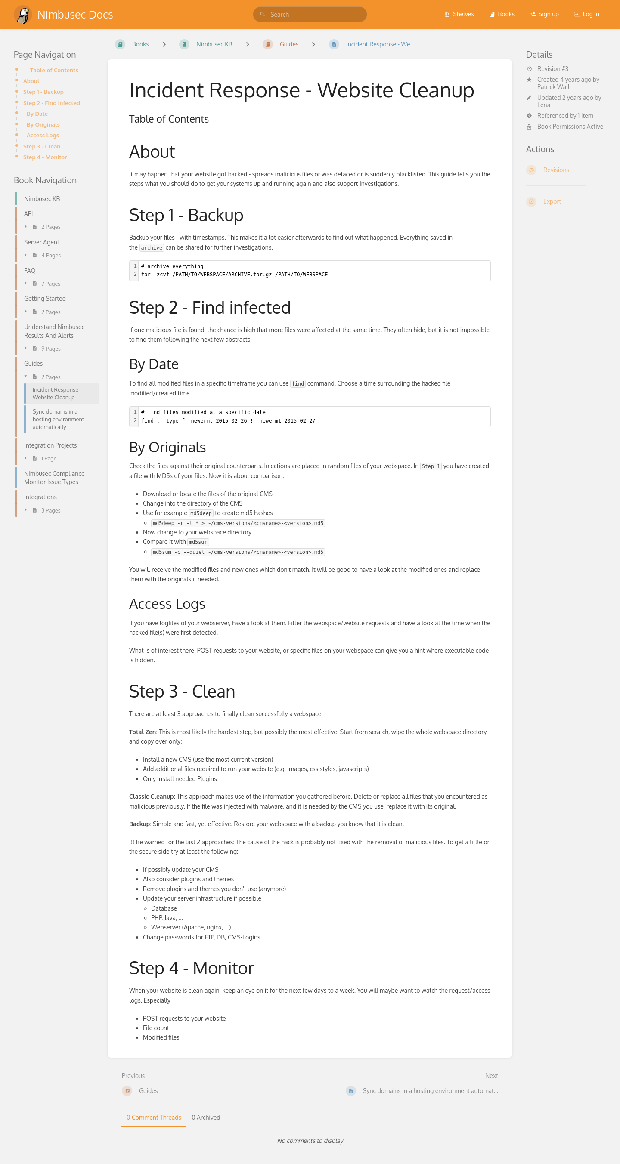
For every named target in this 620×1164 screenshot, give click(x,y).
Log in (586, 14)
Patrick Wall (553, 86)
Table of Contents (54, 70)
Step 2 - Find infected (51, 102)
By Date (37, 113)
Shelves (459, 14)
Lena (543, 104)
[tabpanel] (310, 1140)
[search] (310, 14)
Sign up (544, 14)
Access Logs (43, 135)
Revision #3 (547, 68)
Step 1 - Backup (43, 91)
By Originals (43, 124)
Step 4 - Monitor (45, 157)
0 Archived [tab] (206, 1117)
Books (502, 14)
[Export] (566, 201)
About (31, 80)
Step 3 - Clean (41, 146)
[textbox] (314, 271)
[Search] (263, 14)
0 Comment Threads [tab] (154, 1117)
